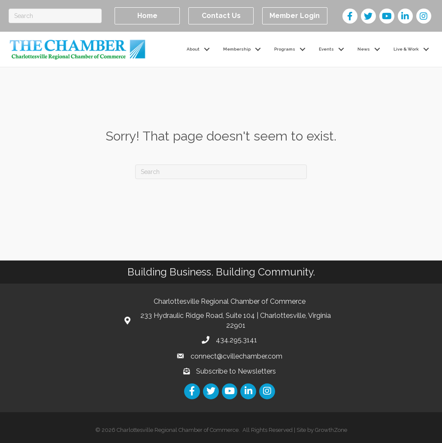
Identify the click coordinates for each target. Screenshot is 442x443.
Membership (237, 49)
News (363, 49)
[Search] (55, 16)
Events (326, 49)
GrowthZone (331, 430)
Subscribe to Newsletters (236, 371)
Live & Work (406, 49)
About (193, 49)
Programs (284, 49)
